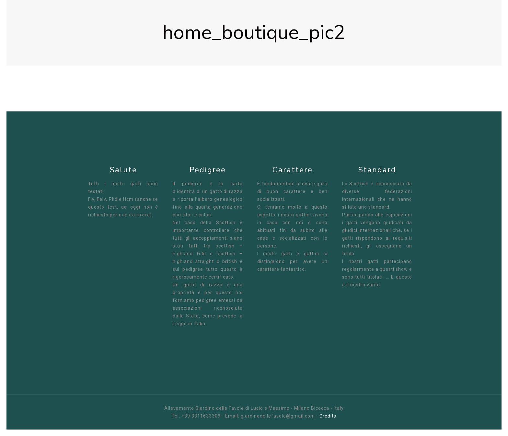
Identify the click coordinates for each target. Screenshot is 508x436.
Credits (327, 416)
